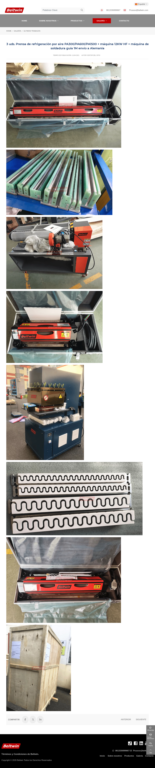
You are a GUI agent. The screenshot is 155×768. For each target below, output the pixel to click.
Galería (101, 21)
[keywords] (60, 10)
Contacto (124, 21)
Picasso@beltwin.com (138, 10)
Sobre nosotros (47, 21)
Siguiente (141, 719)
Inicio (102, 756)
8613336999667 (113, 10)
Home (24, 21)
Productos (76, 21)
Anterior (126, 719)
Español (140, 4)
